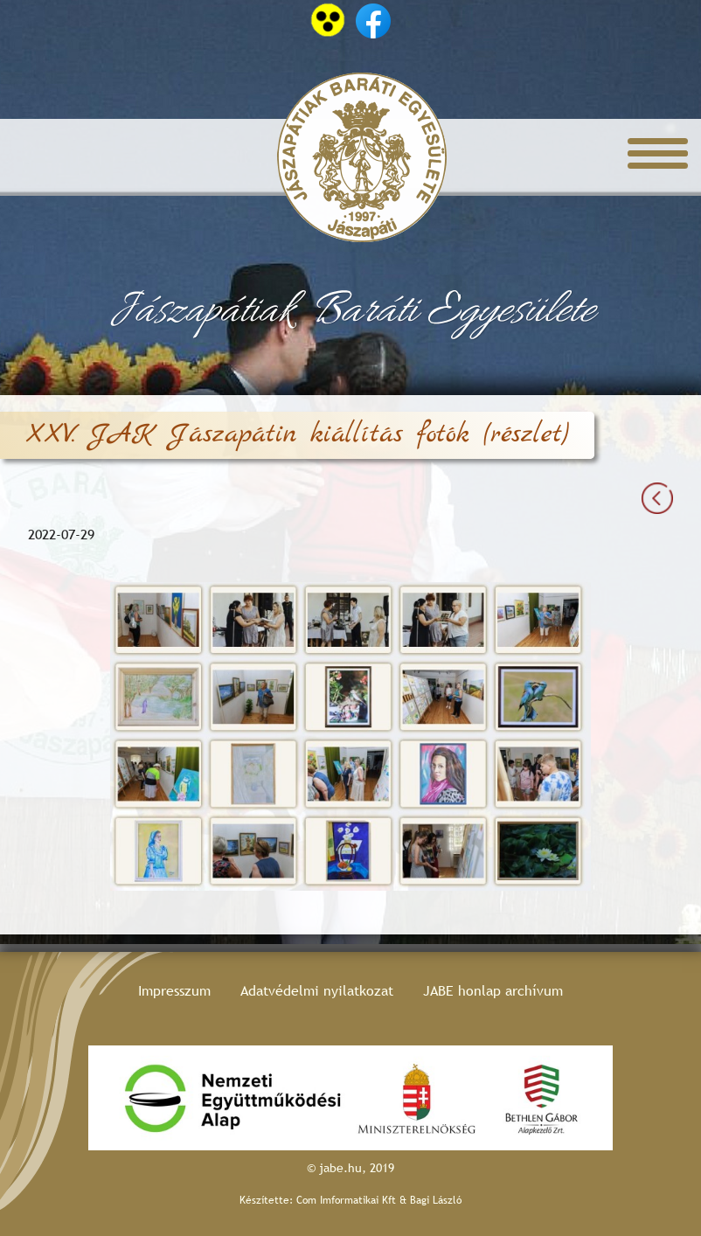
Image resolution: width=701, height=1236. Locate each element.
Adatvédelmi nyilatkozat (316, 991)
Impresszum (174, 991)
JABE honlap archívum (493, 991)
